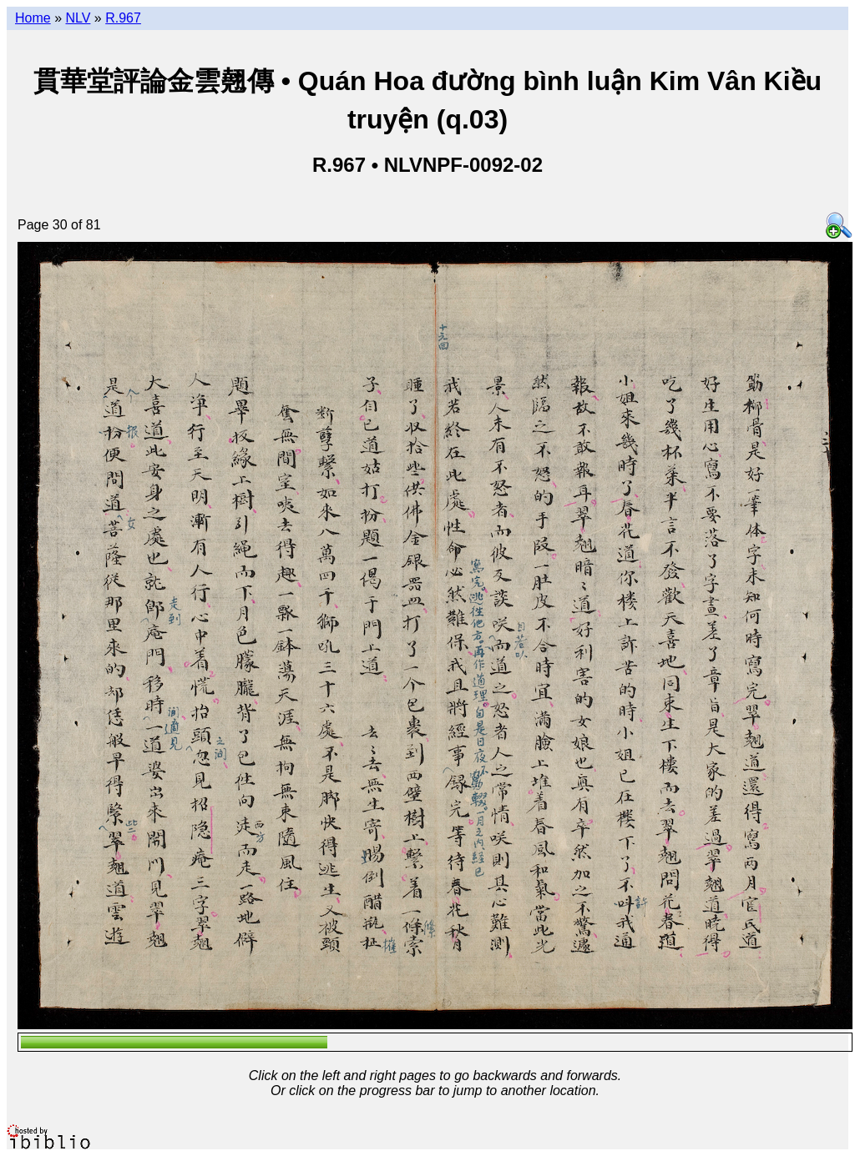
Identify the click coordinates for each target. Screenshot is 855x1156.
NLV (77, 18)
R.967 (123, 18)
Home (33, 18)
